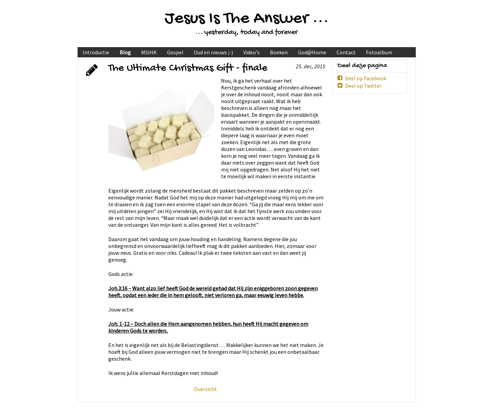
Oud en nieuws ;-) (213, 52)
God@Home (312, 52)
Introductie (96, 52)
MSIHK (149, 52)
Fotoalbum (379, 52)
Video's (251, 52)
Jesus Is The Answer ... (247, 19)
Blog (125, 52)
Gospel (175, 52)
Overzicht (205, 389)
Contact (346, 52)
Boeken (279, 52)
